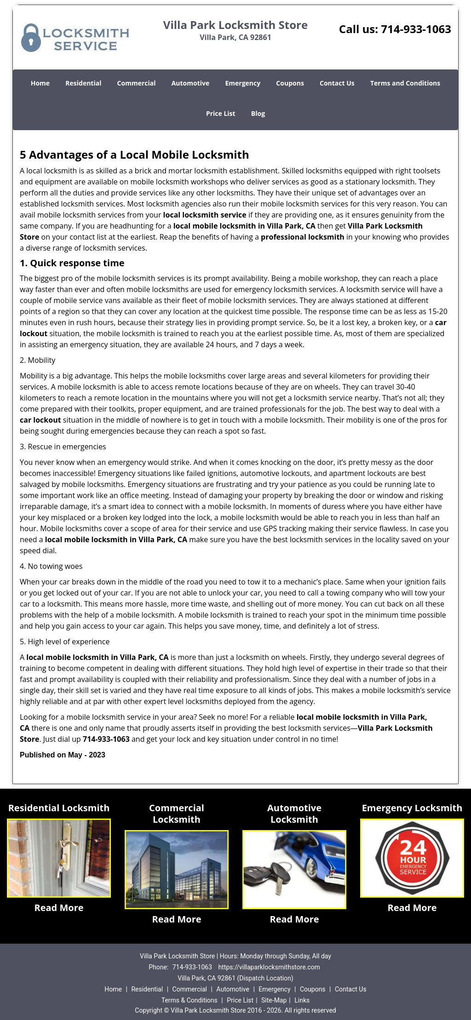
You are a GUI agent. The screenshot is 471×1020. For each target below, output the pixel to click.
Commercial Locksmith (176, 813)
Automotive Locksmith (294, 813)
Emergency (242, 83)
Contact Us (337, 83)
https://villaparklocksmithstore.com (269, 967)
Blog (258, 113)
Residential (83, 83)
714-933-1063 (416, 28)
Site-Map (274, 1000)
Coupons (290, 83)
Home (40, 83)
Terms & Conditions (189, 1000)
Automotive (191, 83)
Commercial (136, 83)
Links (302, 1000)
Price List (221, 113)
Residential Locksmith (59, 808)
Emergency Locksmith (412, 808)
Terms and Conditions (405, 83)
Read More (58, 907)
